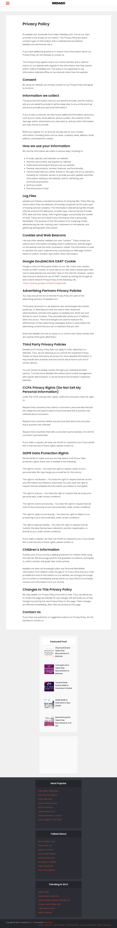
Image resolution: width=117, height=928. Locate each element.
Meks (31, 922)
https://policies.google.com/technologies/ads (44, 283)
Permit (47, 858)
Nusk (52, 858)
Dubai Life (48, 925)
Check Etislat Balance (47, 853)
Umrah (41, 858)
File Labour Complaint (47, 862)
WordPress (48, 922)
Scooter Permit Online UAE (49, 904)
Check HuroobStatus (46, 870)
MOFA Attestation (45, 807)
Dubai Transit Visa (45, 866)
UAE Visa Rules (59, 925)
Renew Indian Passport (47, 803)
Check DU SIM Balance (47, 795)
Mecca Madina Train (46, 841)
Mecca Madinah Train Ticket (50, 819)
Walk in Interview (45, 912)
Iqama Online (43, 892)
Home (40, 925)
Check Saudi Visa (45, 845)
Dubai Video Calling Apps (48, 791)
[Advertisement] (58, 755)
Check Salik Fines (45, 799)
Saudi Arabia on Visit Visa (48, 896)
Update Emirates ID (46, 811)
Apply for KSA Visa (45, 849)
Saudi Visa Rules (72, 925)
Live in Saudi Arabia (88, 925)
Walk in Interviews (104, 925)
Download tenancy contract (50, 815)
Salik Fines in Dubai (46, 908)
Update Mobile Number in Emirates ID (54, 900)
